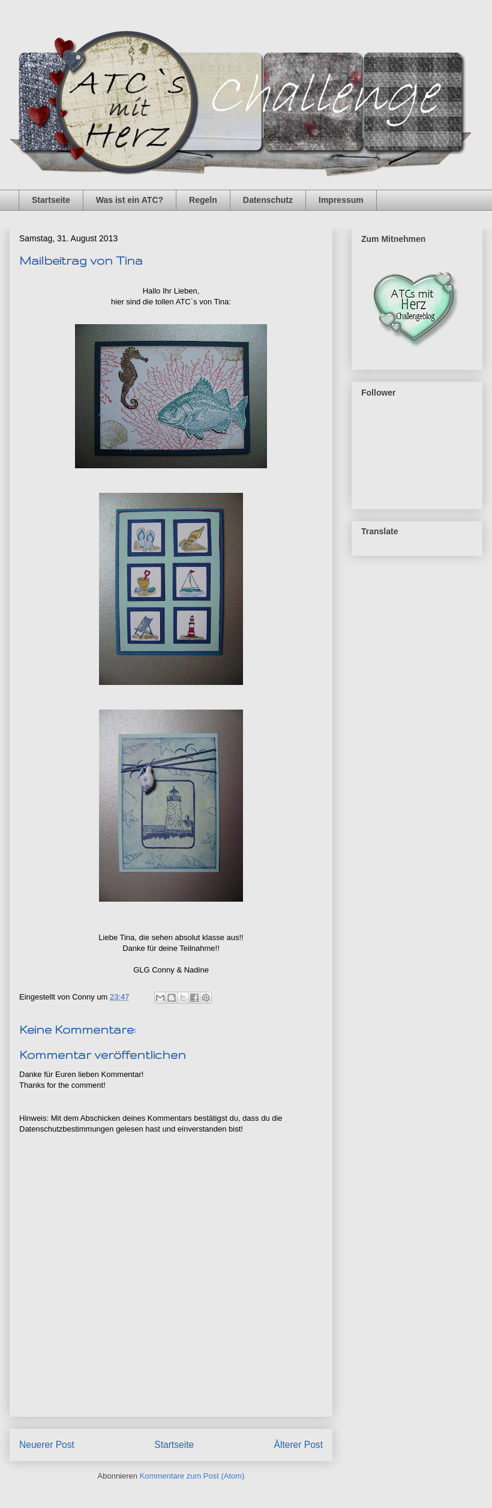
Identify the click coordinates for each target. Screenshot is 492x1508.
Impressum (341, 200)
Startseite (51, 200)
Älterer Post (298, 1445)
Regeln (203, 200)
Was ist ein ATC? (129, 200)
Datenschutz (268, 200)
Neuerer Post (46, 1445)
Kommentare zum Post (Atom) (192, 1475)
